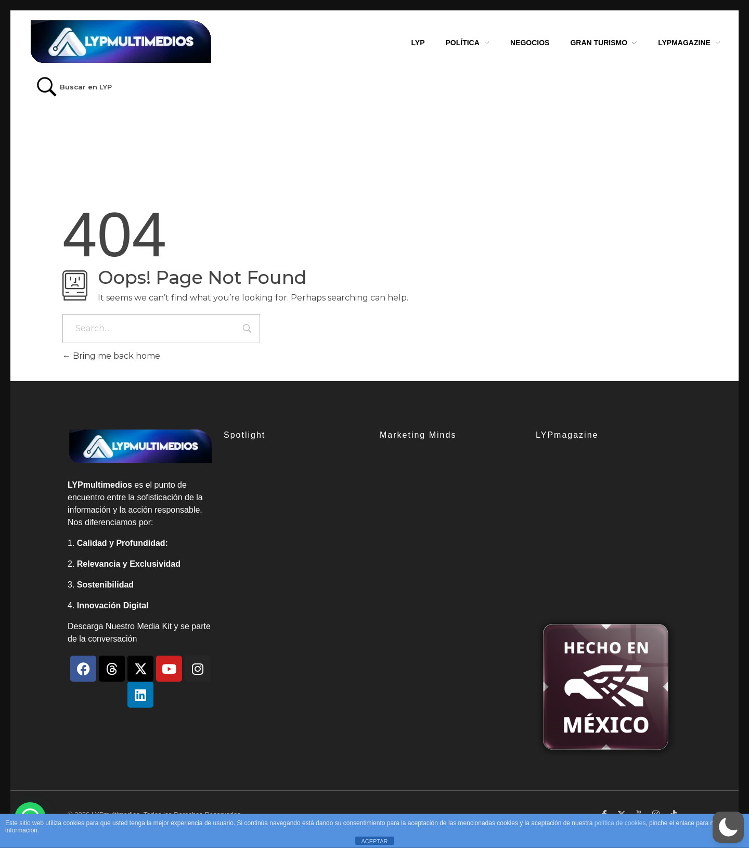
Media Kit (154, 626)
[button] (728, 827)
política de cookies (620, 823)
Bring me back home (111, 356)
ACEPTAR (374, 841)
